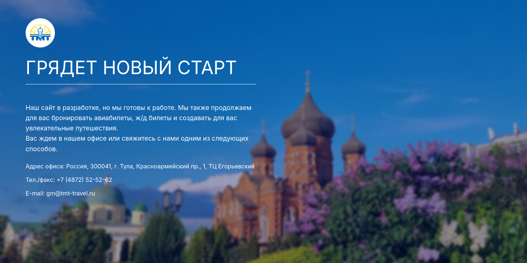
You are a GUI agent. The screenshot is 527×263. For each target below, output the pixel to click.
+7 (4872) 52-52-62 (84, 179)
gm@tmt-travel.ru (70, 193)
